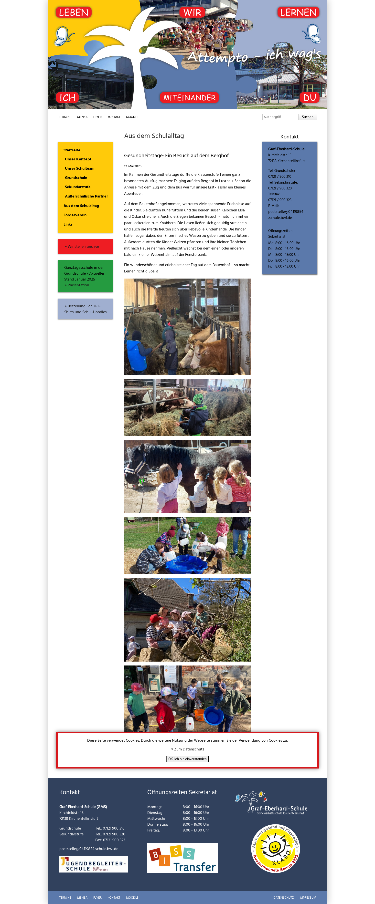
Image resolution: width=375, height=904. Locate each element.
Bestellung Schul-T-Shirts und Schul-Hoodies (85, 309)
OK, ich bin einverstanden (187, 759)
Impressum (308, 897)
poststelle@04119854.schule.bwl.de (285, 215)
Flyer (97, 117)
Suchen (307, 117)
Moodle (132, 117)
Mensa (82, 117)
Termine (65, 117)
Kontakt (113, 117)
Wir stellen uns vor (83, 247)
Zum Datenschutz (189, 749)
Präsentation (78, 285)
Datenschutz (283, 897)
